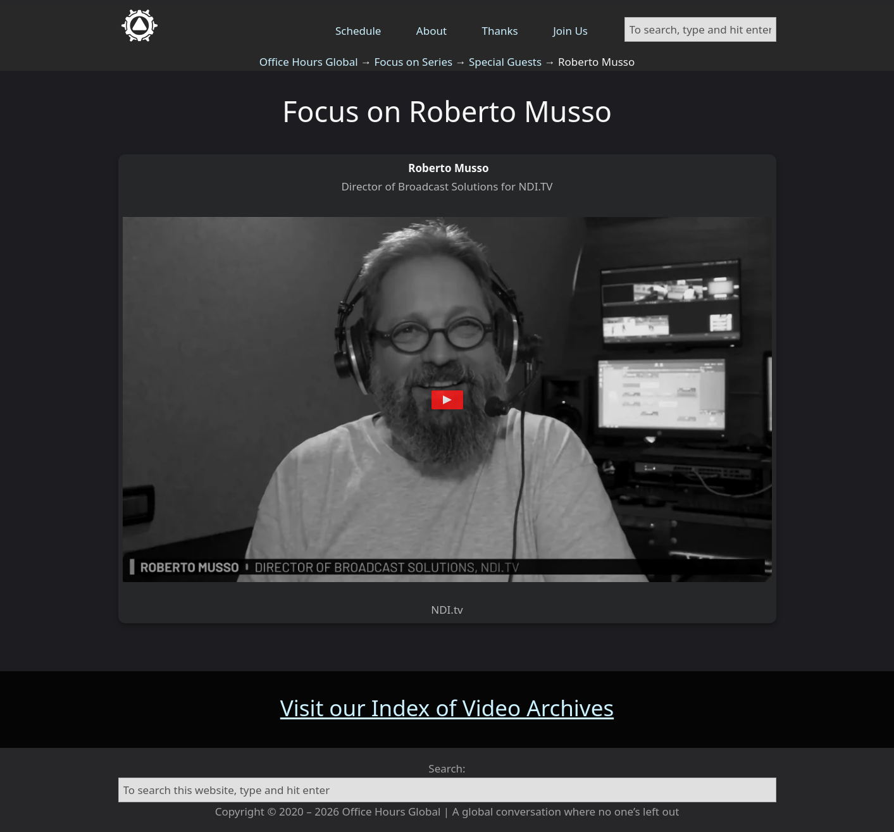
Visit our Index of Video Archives (447, 708)
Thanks (500, 30)
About (431, 30)
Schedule (358, 30)
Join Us (570, 30)
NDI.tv (447, 609)
